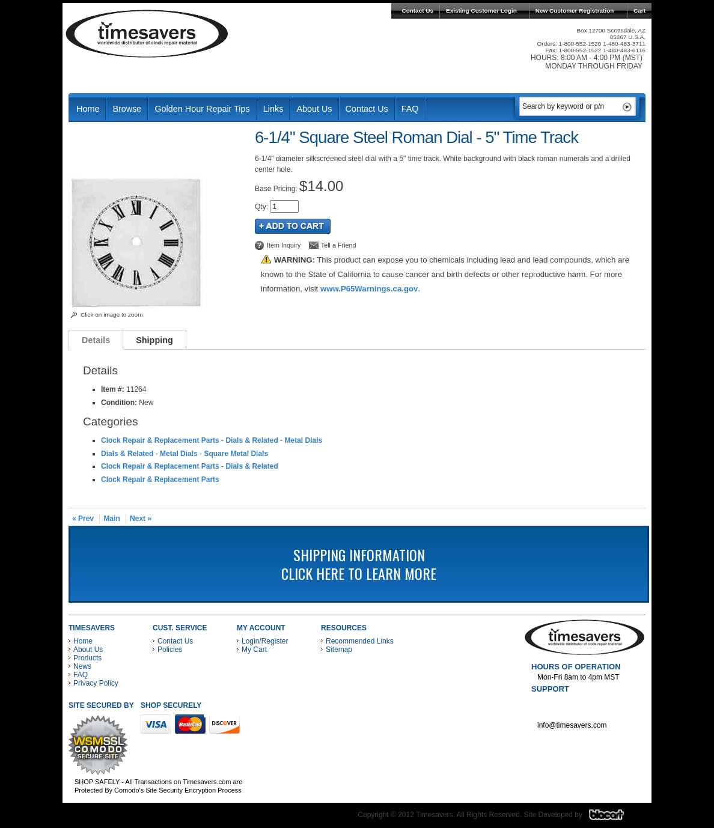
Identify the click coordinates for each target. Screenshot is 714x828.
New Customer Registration (575, 10)
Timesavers (147, 33)
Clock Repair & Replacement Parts (160, 440)
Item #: (113, 389)
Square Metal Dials (236, 453)
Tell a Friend (338, 245)
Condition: (119, 402)
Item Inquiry (284, 245)
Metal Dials (303, 440)
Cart (639, 10)
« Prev (83, 518)
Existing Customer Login (481, 10)
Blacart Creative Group (613, 818)
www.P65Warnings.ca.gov (369, 288)
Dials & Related (251, 440)
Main (111, 518)
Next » (140, 518)
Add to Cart (293, 226)
